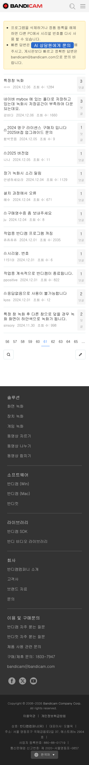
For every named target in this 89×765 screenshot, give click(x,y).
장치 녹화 (15, 416)
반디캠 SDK (17, 531)
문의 (11, 599)
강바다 (9, 115)
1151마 (9, 259)
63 (61, 341)
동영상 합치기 (19, 455)
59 (30, 341)
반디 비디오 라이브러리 (27, 541)
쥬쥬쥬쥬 (10, 239)
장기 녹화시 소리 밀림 (23, 173)
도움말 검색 (72, 6)
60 (38, 341)
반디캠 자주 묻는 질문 (26, 627)
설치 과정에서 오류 (20, 193)
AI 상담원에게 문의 (52, 45)
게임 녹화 (15, 426)
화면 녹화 (15, 406)
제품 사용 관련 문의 (24, 646)
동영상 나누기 (19, 446)
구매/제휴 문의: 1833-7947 (31, 656)
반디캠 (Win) (18, 483)
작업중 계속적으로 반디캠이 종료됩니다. (38, 273)
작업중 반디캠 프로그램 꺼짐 (28, 233)
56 (7, 341)
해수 (7, 199)
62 (53, 341)
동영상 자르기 (19, 436)
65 (76, 341)
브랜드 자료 (17, 589)
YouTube (33, 681)
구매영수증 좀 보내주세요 (29, 213)
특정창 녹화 (14, 80)
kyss (7, 299)
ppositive (11, 279)
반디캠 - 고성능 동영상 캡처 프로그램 (27, 6)
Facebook (11, 681)
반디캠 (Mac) (18, 493)
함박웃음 (10, 138)
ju (5, 219)
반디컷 (13, 503)
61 (45, 341)
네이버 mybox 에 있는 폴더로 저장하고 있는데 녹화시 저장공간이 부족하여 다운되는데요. (38, 104)
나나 (7, 159)
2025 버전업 (18, 153)
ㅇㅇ (7, 87)
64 (68, 341)
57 (15, 341)
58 (22, 341)
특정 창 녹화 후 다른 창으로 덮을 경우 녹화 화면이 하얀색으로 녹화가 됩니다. (39, 316)
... (83, 341)
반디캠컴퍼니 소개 (23, 569)
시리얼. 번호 (18, 253)
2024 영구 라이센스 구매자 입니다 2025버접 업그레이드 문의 (37, 130)
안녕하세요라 (13, 179)
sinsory (9, 325)
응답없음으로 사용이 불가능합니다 (37, 293)
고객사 (13, 579)
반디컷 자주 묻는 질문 (26, 636)
